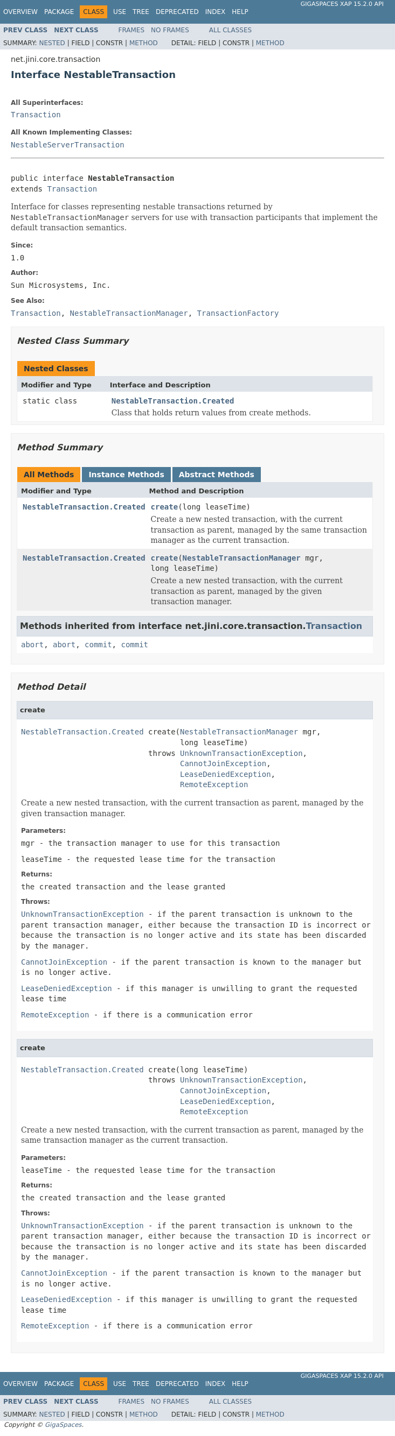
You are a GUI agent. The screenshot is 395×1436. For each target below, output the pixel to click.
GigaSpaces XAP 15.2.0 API (342, 4)
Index (215, 12)
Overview (20, 12)
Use (119, 12)
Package (59, 12)
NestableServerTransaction (67, 144)
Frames (132, 30)
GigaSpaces (63, 1424)
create (164, 507)
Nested (52, 43)
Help (240, 12)
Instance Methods (126, 474)
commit (98, 644)
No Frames (170, 30)
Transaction (36, 114)
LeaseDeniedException (225, 774)
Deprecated (177, 12)
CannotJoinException (223, 763)
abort (32, 644)
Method (143, 43)
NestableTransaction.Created (173, 401)
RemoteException (214, 784)
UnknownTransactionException (241, 753)
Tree (141, 12)
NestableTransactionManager (242, 558)
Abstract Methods (216, 474)
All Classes (230, 30)
